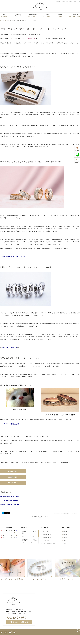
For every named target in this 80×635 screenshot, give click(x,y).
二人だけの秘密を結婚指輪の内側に (9, 500)
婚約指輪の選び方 (47, 534)
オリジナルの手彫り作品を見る (10, 424)
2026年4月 (65, 531)
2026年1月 (65, 540)
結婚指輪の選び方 (47, 537)
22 (9, 537)
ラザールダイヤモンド (29, 38)
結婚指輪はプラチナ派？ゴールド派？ (10, 504)
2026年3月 (65, 534)
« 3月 (4, 541)
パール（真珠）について (48, 540)
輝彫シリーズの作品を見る (9, 347)
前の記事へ (35, 516)
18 (16, 535)
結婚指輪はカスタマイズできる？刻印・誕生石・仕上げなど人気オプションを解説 (29, 540)
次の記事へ (45, 516)
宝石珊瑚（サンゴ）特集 (28, 536)
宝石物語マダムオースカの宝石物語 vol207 (29, 532)
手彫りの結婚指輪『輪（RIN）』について (13, 256)
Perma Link (77, 513)
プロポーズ (45, 531)
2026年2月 (65, 537)
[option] (40, 570)
